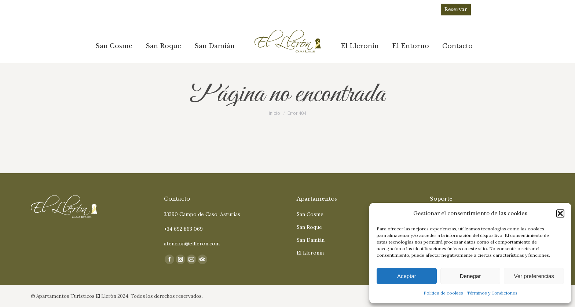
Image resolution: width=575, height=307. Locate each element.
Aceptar (406, 276)
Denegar (470, 276)
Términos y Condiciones (492, 293)
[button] (560, 213)
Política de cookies (443, 293)
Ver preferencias (534, 276)
